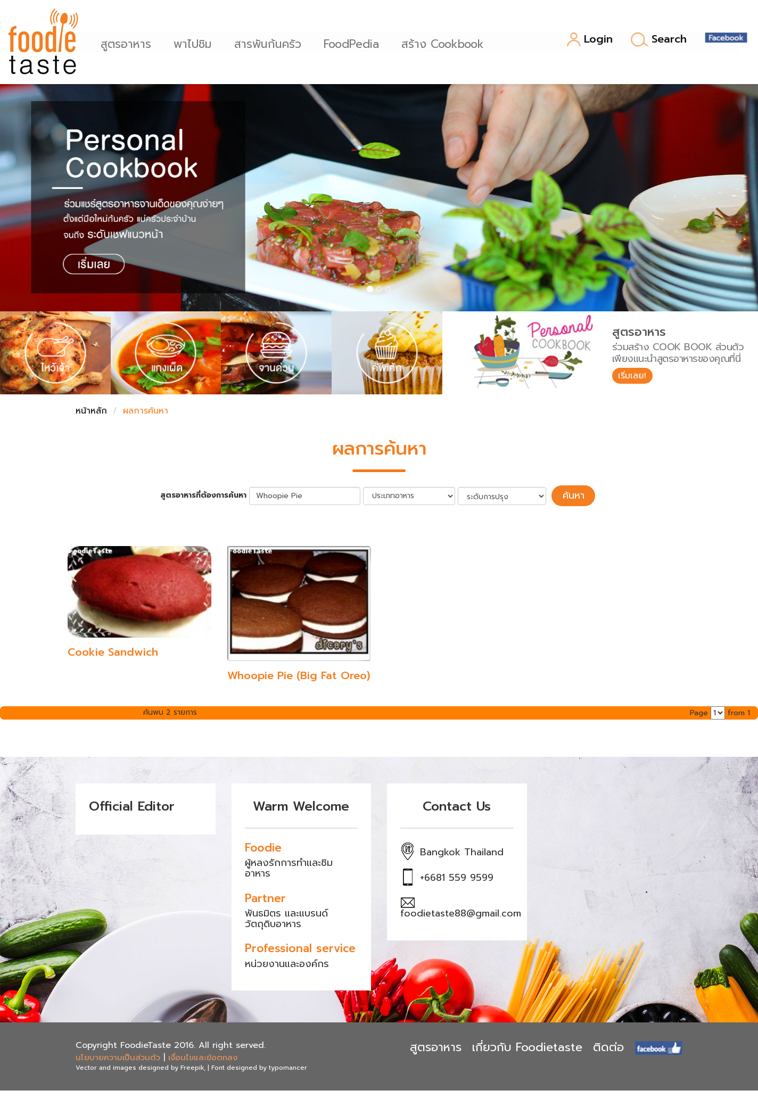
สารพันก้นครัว (272, 43)
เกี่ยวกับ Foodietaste (527, 1045)
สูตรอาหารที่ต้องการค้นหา (209, 494)
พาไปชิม (197, 43)
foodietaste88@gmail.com (460, 911)
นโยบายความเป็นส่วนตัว (118, 1055)
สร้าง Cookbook (447, 43)
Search (659, 39)
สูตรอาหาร (130, 43)
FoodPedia (356, 43)
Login (589, 39)
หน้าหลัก (91, 410)
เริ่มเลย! (636, 376)
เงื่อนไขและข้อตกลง (202, 1055)
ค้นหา (573, 494)
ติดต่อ (608, 1045)
